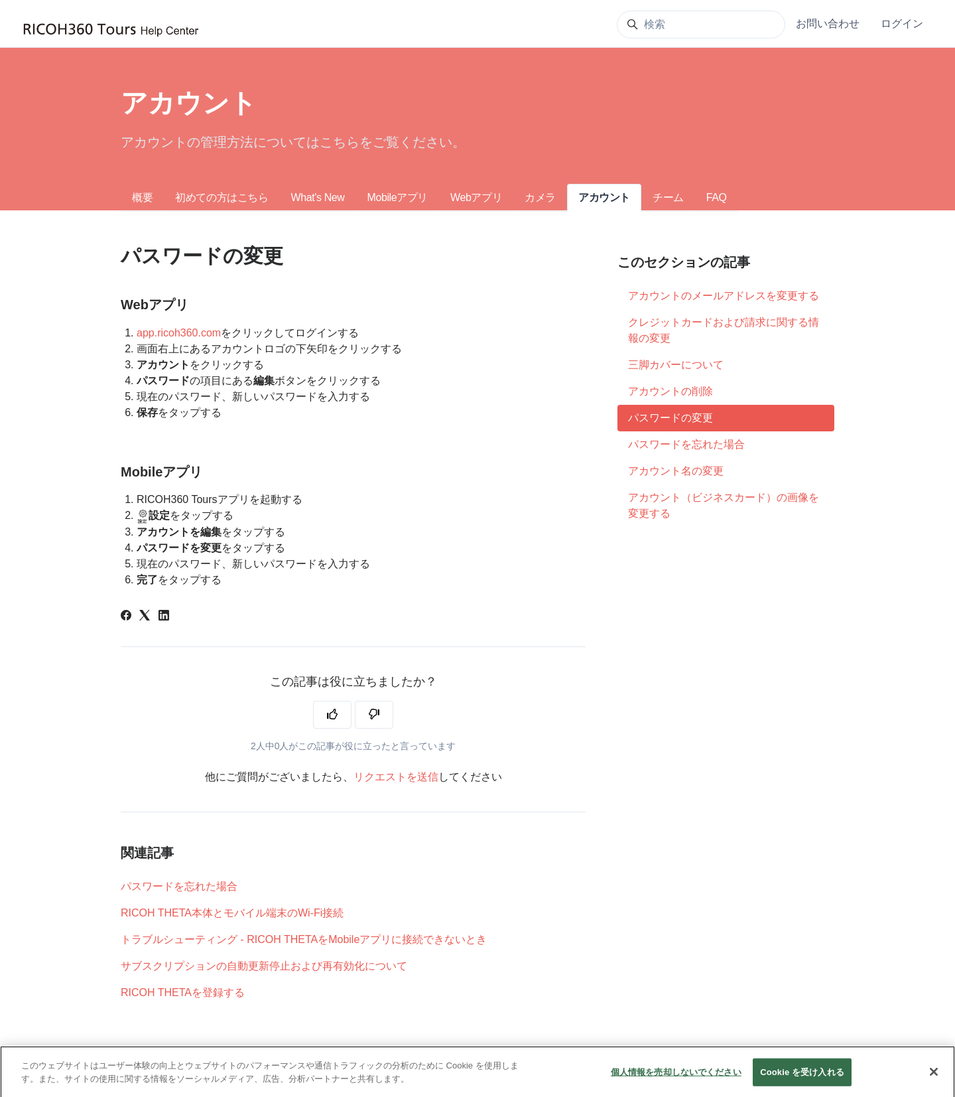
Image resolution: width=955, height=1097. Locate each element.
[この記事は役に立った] (332, 715)
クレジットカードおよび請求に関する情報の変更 (723, 330)
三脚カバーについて (676, 364)
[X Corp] (144, 616)
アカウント (604, 197)
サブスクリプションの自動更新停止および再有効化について (264, 966)
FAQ (716, 197)
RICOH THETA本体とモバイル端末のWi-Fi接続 (232, 912)
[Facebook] (126, 616)
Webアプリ (476, 197)
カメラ (540, 197)
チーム (668, 197)
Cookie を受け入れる (802, 1083)
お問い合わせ (828, 23)
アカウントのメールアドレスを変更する (723, 295)
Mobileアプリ (397, 197)
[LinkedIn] (164, 616)
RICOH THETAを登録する (183, 992)
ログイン (902, 23)
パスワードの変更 (670, 417)
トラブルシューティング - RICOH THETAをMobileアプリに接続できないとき (304, 939)
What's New (318, 197)
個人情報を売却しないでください (676, 1083)
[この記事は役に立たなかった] (374, 715)
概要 (142, 197)
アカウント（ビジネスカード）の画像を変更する (723, 505)
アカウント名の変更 (676, 470)
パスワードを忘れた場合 (179, 886)
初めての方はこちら (221, 197)
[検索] (701, 24)
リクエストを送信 (395, 776)
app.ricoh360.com (179, 332)
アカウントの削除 (670, 391)
